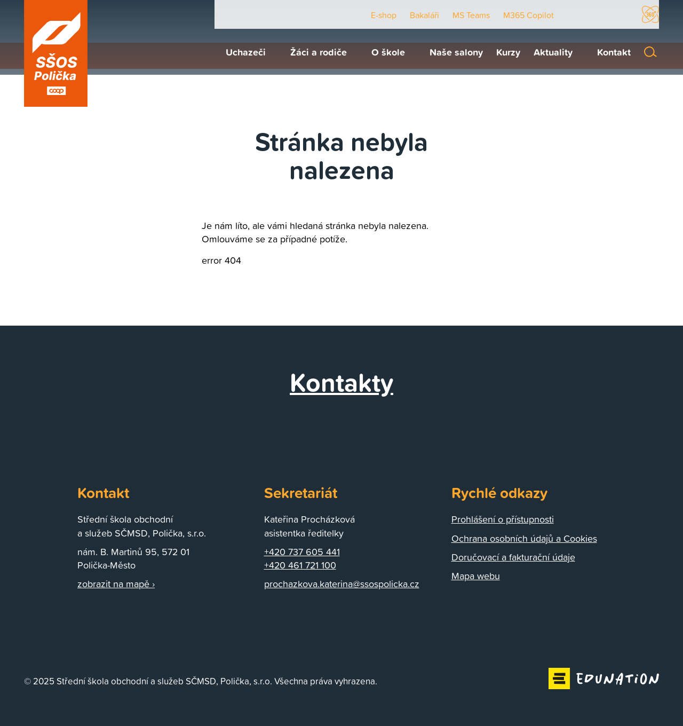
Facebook (600, 15)
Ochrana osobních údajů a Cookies (524, 538)
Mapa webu (475, 575)
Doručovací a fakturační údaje (513, 557)
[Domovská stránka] (56, 53)
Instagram (623, 15)
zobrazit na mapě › (116, 583)
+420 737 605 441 (302, 551)
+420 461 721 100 (300, 565)
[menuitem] (240, 52)
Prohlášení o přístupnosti (502, 519)
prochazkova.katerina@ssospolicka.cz (341, 583)
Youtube (574, 15)
